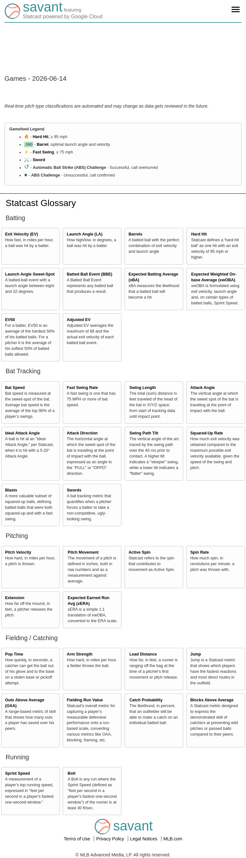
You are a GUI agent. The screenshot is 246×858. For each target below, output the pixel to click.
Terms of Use (77, 838)
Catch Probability (146, 700)
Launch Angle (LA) (84, 234)
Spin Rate (199, 552)
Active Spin (139, 552)
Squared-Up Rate (206, 433)
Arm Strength (79, 654)
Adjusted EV (78, 320)
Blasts (11, 490)
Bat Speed (15, 387)
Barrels (135, 234)
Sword (39, 160)
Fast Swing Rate (82, 387)
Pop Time (14, 654)
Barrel (42, 144)
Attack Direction (82, 433)
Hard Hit (40, 137)
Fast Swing (43, 152)
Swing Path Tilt (143, 433)
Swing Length (142, 387)
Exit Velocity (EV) (21, 234)
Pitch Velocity (18, 552)
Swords (74, 490)
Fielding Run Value (85, 700)
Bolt (71, 773)
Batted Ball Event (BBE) (89, 274)
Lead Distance (143, 654)
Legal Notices (144, 838)
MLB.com (172, 838)
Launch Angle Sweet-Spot (30, 274)
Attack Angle (202, 387)
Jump (195, 654)
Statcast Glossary (41, 203)
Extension (14, 598)
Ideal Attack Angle (22, 433)
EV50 (10, 320)
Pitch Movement (83, 552)
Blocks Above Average (212, 700)
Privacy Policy (110, 838)
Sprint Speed (17, 773)
